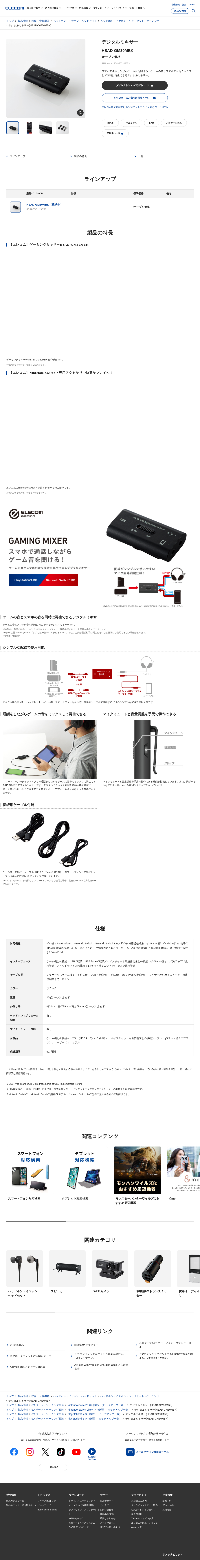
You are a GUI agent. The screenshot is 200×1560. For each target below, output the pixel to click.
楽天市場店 (136, 1514)
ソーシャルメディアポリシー (89, 1553)
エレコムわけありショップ (144, 1523)
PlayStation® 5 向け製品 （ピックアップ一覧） (94, 1418)
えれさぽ (104, 1505)
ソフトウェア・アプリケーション (84, 1511)
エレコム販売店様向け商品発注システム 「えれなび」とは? (134, 107)
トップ (10, 20)
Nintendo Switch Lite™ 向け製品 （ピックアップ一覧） (99, 1409)
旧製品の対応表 (45, 1536)
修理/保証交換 (107, 1514)
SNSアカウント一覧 (14, 1553)
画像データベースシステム (82, 1523)
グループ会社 (169, 1505)
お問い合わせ (106, 1509)
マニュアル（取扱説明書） (82, 1505)
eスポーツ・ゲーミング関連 (48, 1405)
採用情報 (166, 1509)
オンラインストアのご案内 (144, 1505)
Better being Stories (47, 1509)
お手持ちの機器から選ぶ (50, 1523)
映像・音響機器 (40, 20)
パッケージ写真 (174, 123)
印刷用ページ (115, 133)
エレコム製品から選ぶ (49, 1527)
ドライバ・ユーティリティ (82, 1500)
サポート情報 (135, 8)
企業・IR (166, 1500)
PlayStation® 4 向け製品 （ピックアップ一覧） (94, 1414)
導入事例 (10, 1523)
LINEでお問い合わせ (110, 1527)
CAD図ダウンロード (79, 1527)
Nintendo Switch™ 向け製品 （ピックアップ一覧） (96, 1405)
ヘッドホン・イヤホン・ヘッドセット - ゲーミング (129, 20)
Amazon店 (136, 1527)
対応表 (110, 123)
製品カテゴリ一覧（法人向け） (21, 1505)
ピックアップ (44, 1505)
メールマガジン (107, 1523)
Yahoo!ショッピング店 (142, 1518)
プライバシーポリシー (64, 1553)
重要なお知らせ (107, 1518)
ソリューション (14, 1518)
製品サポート (106, 1500)
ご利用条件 (46, 1553)
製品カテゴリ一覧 (15, 1500)
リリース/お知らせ (47, 1500)
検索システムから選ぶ (49, 1532)
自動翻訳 (123, 1553)
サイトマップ (32, 1553)
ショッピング (117, 8)
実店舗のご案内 (139, 1500)
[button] (44, 1495)
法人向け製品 (51, 8)
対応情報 (83, 8)
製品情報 (23, 20)
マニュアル (131, 123)
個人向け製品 (33, 8)
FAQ (151, 123)
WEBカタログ (75, 1518)
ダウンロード (99, 8)
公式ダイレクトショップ (143, 1509)
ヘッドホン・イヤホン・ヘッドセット (75, 20)
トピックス (68, 8)
